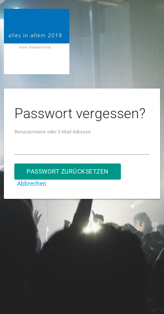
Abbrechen (31, 183)
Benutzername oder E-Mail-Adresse (52, 132)
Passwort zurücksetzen (68, 171)
